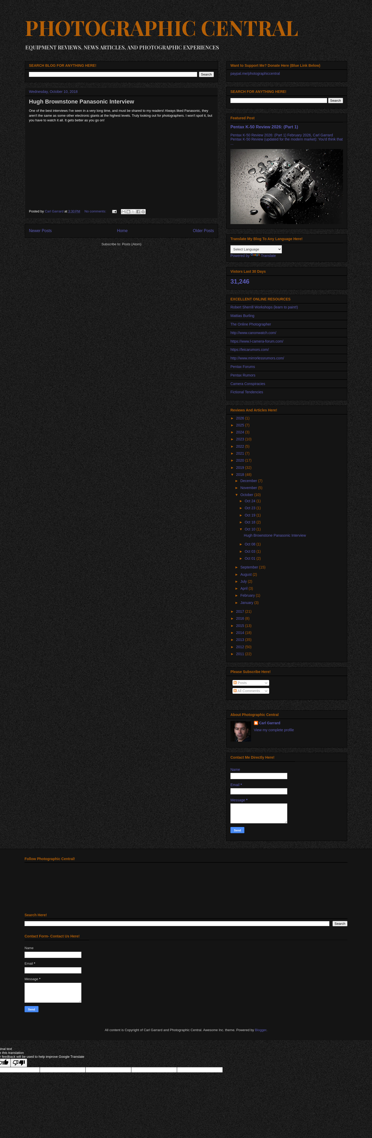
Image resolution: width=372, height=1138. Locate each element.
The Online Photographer (250, 324)
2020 (240, 460)
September (249, 567)
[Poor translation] (19, 1063)
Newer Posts (40, 230)
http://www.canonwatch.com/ (253, 333)
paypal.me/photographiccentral (255, 73)
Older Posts (203, 230)
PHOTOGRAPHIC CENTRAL (161, 27)
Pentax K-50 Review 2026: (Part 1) (264, 126)
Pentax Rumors (242, 375)
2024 (240, 432)
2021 (240, 453)
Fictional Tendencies (246, 392)
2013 (240, 640)
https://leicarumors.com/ (249, 350)
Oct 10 (250, 529)
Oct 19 (250, 515)
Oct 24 (250, 501)
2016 (240, 618)
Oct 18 (250, 522)
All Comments (247, 691)
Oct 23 (250, 508)
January (247, 603)
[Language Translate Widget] (256, 249)
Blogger (260, 1030)
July (244, 581)
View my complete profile (274, 730)
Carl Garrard (269, 723)
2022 (240, 446)
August (246, 574)
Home (122, 230)
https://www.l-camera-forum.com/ (256, 341)
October (247, 495)
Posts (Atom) (131, 244)
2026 (240, 418)
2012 (240, 647)
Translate (263, 256)
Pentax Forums (242, 367)
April (244, 588)
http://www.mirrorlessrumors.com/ (257, 358)
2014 (240, 633)
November (249, 488)
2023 (240, 439)
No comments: (95, 211)
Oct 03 (250, 551)
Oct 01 (250, 558)
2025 (240, 425)
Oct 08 (250, 544)
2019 (240, 467)
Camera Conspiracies (247, 384)
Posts (240, 683)
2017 (240, 611)
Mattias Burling (242, 316)
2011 (240, 654)
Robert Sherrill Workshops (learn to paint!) (264, 307)
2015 (240, 626)
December (249, 481)
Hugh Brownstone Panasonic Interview (81, 101)
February (248, 595)
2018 (240, 474)
